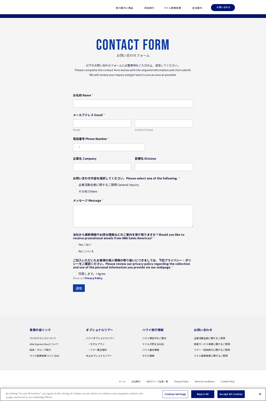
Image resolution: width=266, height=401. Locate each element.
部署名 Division (145, 158)
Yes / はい (85, 244)
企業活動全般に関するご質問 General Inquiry (109, 185)
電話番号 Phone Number (91, 138)
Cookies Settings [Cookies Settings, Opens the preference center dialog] (175, 395)
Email (76, 129)
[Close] (260, 395)
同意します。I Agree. (92, 274)
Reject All (203, 395)
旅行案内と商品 (125, 8)
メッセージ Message (88, 200)
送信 (79, 288)
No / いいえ (86, 251)
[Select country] (77, 147)
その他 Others (88, 191)
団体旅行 (149, 8)
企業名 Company (84, 158)
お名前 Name (83, 95)
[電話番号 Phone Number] (109, 147)
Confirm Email (144, 129)
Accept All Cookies (231, 395)
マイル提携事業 (173, 8)
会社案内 (197, 8)
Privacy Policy (94, 278)
